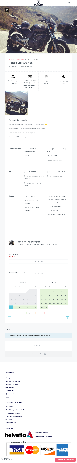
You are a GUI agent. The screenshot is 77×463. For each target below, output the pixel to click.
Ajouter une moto (12, 377)
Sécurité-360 (10, 383)
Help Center (10, 380)
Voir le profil (39, 255)
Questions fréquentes (13, 386)
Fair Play (9, 412)
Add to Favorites (38, 339)
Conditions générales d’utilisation (17, 403)
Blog (7, 390)
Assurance (9, 399)
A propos (9, 371)
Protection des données (14, 409)
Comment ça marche (13, 374)
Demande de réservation (65, 459)
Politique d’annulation (13, 406)
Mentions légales (11, 415)
